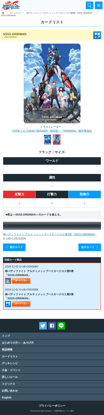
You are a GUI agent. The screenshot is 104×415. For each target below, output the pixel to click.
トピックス (8, 383)
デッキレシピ (10, 363)
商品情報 (7, 349)
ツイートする (43, 326)
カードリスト (15, 13)
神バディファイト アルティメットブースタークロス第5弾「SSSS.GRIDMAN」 (60, 13)
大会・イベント (11, 370)
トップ (6, 335)
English (7, 397)
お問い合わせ (10, 390)
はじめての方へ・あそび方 (18, 342)
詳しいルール (10, 376)
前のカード (16, 247)
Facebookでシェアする (52, 326)
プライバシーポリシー (52, 405)
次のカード (87, 247)
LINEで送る (61, 326)
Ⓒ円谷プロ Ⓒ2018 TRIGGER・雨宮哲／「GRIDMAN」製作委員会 (52, 130)
